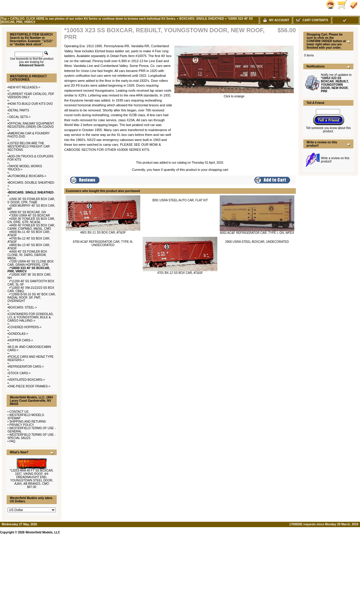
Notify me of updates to (336, 83)
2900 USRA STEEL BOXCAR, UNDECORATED (257, 241)
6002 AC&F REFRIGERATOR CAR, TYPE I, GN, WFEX (257, 232)
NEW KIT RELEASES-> (24, 87)
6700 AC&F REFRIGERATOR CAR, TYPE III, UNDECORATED (103, 243)
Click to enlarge (234, 95)
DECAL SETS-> (20, 117)
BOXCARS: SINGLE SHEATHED (201, 18)
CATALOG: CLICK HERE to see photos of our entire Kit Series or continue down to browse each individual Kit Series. (93, 18)
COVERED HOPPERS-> (25, 327)
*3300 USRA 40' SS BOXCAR (30, 215)
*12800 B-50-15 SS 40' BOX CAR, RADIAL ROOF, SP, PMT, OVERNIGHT (31, 298)
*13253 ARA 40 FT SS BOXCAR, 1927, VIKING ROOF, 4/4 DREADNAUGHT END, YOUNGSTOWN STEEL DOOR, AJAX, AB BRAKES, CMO (32, 477)
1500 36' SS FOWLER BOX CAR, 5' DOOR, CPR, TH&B (31, 200)
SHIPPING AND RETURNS (27, 421)
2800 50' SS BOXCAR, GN (28, 212)
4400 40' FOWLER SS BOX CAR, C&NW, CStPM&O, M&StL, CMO (31, 227)
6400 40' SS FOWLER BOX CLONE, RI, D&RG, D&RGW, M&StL (27, 255)
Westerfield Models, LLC (42, 532)
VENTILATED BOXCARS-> (27, 379)
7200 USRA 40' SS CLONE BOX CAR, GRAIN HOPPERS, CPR (30, 263)
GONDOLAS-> (18, 333)
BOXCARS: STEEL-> (23, 307)
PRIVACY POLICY (21, 424)
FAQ (12, 441)
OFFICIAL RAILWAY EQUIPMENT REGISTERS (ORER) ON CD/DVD (30, 125)
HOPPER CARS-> (21, 340)
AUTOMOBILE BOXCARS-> (27, 176)
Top (4, 18)
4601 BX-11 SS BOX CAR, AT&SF (103, 232)
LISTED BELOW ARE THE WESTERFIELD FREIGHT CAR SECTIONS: (28, 146)
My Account (276, 20)
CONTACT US (18, 411)
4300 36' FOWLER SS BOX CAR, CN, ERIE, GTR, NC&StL (31, 220)
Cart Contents (312, 20)
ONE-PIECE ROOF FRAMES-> (29, 386)
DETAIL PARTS (19, 110)
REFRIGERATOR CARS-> (26, 366)
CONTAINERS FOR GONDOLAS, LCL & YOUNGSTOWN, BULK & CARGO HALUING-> (30, 317)
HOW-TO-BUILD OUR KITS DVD (31, 103)
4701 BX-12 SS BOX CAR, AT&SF (180, 272)
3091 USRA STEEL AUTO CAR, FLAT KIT (180, 200)
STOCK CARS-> (20, 373)
